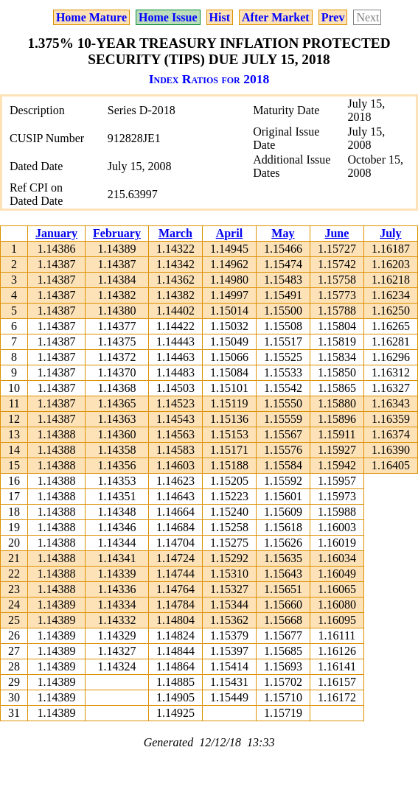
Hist (219, 17)
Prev (333, 17)
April (229, 233)
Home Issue (168, 17)
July (390, 233)
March (175, 233)
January (56, 233)
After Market (276, 17)
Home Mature (91, 17)
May (282, 233)
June (336, 233)
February (117, 233)
